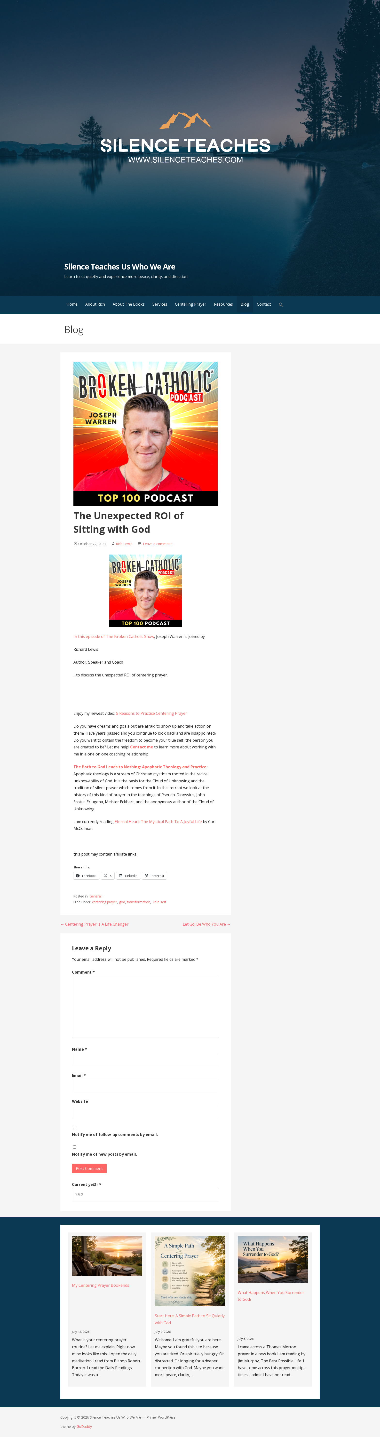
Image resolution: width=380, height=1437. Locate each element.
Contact (264, 304)
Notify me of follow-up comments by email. (115, 1134)
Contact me (142, 747)
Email (79, 1075)
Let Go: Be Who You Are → (207, 924)
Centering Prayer (190, 304)
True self (159, 902)
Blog (245, 304)
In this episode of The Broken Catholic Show (113, 636)
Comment (83, 972)
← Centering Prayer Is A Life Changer (94, 924)
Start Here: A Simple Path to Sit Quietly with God (190, 1319)
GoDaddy (84, 1426)
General (95, 896)
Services (159, 304)
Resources (223, 304)
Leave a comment (157, 543)
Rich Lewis (124, 543)
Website (80, 1101)
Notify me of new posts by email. (104, 1154)
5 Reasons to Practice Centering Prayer (151, 713)
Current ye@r (86, 1184)
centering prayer (104, 902)
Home (72, 304)
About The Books (129, 304)
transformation (138, 902)
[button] (281, 305)
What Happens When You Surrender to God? (271, 1296)
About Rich (95, 304)
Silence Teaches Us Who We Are (119, 266)
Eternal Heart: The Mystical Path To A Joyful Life (158, 821)
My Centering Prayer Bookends (100, 1285)
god (122, 902)
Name (79, 1049)
